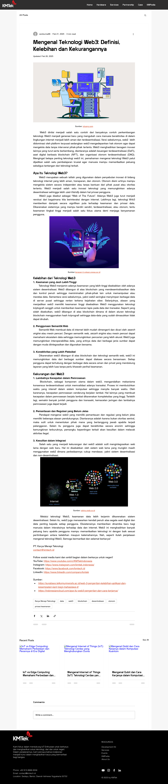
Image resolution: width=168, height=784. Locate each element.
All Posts (23, 15)
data (62, 601)
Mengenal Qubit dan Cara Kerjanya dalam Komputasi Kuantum (127, 674)
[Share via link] (54, 616)
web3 (71, 601)
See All (146, 640)
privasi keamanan (42, 606)
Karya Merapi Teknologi (45, 601)
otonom (111, 601)
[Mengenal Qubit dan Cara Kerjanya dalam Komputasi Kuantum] (129, 656)
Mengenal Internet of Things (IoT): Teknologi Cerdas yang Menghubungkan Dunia (83, 674)
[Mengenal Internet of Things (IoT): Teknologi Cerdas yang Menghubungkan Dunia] (84, 656)
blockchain (82, 601)
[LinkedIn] (119, 770)
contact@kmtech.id (27, 773)
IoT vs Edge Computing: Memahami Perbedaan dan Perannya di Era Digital (38, 674)
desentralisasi (98, 601)
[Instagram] (108, 770)
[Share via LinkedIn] (48, 616)
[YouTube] (103, 770)
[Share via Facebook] (34, 616)
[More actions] (133, 34)
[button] (101, 4)
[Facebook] (114, 770)
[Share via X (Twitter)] (41, 616)
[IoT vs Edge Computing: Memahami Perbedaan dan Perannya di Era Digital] (39, 656)
